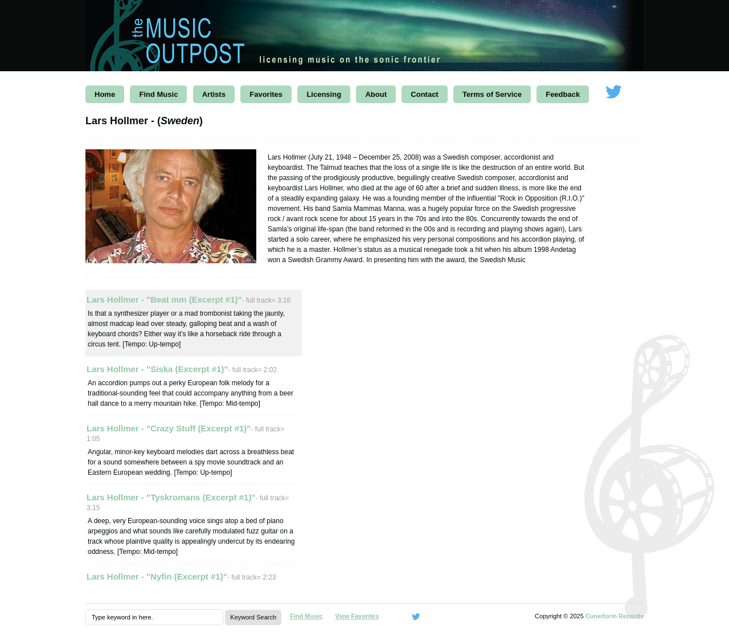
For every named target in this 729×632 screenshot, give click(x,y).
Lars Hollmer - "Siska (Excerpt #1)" (157, 369)
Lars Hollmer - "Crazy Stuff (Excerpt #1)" (169, 428)
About (376, 94)
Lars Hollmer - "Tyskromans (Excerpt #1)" (171, 497)
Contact (424, 94)
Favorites (265, 94)
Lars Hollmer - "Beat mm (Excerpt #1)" (164, 299)
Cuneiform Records (614, 616)
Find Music (158, 94)
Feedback (563, 94)
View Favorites (357, 616)
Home (105, 94)
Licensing (323, 94)
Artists (214, 94)
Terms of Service (492, 94)
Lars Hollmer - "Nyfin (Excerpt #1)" (157, 576)
